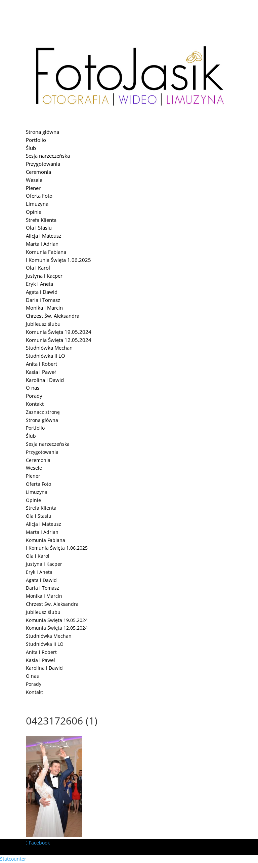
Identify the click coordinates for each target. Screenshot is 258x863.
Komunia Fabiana (46, 251)
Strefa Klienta (41, 220)
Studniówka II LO (45, 355)
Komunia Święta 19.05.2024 (58, 331)
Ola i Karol (38, 267)
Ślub (31, 148)
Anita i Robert (41, 363)
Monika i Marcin (44, 307)
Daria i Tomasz (43, 300)
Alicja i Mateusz (43, 235)
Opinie (33, 211)
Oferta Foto (39, 195)
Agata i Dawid (41, 291)
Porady (34, 395)
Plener (33, 188)
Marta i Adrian (42, 243)
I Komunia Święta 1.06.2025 (58, 260)
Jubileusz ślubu (43, 323)
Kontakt (35, 403)
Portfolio (36, 139)
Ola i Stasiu (39, 227)
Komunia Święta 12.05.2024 (58, 340)
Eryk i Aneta (39, 283)
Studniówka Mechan (49, 347)
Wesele (34, 179)
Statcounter (13, 859)
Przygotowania (43, 163)
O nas (32, 387)
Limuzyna (37, 203)
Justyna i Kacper (44, 275)
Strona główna (42, 131)
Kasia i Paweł (41, 371)
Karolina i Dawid (45, 380)
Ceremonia (38, 171)
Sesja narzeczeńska (48, 155)
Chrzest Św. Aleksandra (52, 315)
